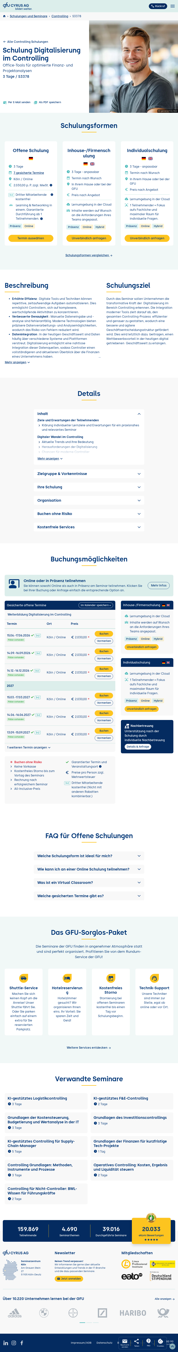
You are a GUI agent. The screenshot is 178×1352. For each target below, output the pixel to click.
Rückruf (158, 6)
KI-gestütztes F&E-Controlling (121, 1098)
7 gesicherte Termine (29, 173)
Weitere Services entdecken (89, 1047)
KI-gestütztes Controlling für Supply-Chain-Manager (41, 1143)
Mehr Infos (158, 585)
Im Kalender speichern (95, 605)
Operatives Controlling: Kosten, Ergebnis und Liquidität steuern (130, 1167)
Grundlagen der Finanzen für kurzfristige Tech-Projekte (130, 1143)
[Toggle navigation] (172, 6)
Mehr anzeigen (18, 362)
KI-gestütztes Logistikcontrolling (37, 1098)
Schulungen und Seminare (28, 16)
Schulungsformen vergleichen (89, 255)
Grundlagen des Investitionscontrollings (130, 1117)
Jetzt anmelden (69, 1278)
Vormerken (104, 641)
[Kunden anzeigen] (165, 1299)
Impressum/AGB (81, 1342)
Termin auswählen (30, 238)
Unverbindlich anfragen (89, 238)
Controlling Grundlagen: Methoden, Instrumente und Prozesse (40, 1167)
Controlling (60, 16)
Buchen (104, 633)
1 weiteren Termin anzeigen (29, 747)
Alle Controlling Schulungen (25, 42)
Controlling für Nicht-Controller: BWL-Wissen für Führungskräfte (42, 1190)
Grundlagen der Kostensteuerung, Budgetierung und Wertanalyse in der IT (43, 1119)
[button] (89, 855)
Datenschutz (104, 1342)
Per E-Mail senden (16, 102)
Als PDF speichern (47, 102)
